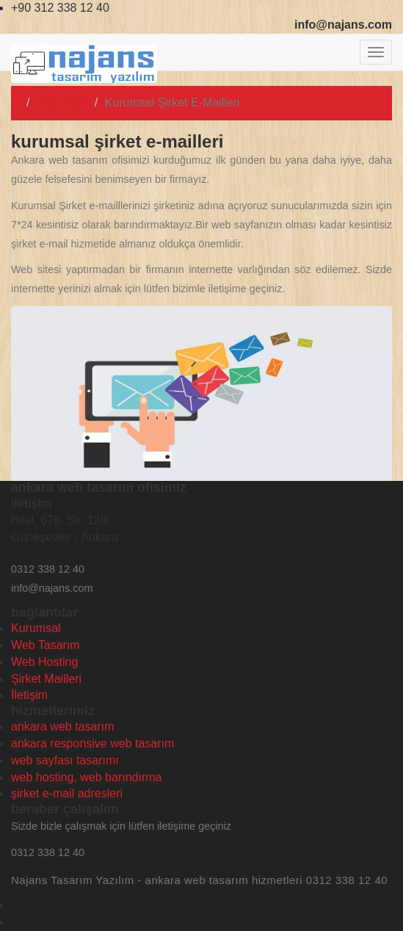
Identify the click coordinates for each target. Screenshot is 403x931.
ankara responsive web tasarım (92, 743)
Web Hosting (44, 662)
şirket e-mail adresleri (67, 793)
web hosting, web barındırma (86, 777)
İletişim (29, 695)
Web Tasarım (45, 645)
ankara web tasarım (63, 726)
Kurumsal (36, 628)
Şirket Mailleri (46, 679)
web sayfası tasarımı (65, 760)
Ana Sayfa (64, 102)
